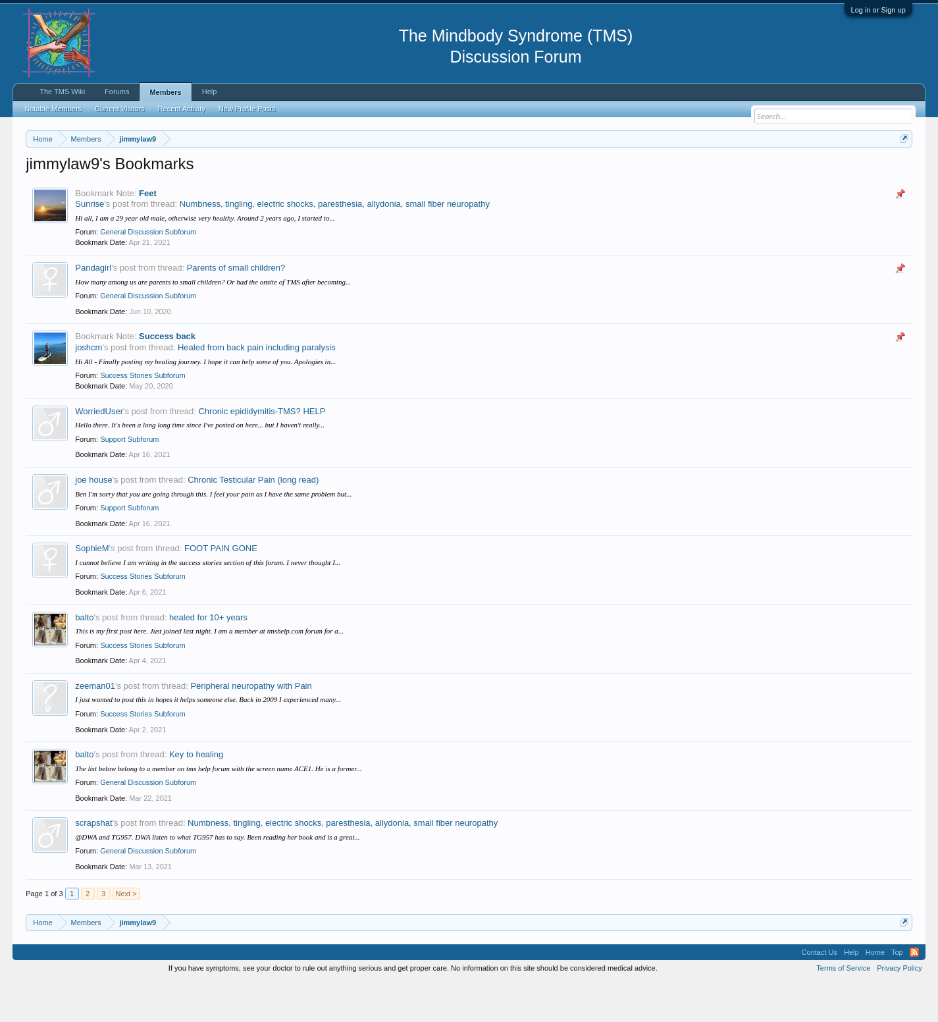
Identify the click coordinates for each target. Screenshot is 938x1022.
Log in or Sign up (878, 10)
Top (897, 992)
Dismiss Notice (901, 170)
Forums (117, 91)
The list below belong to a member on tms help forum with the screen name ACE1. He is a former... (218, 808)
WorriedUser (99, 451)
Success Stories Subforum (143, 415)
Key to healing (196, 794)
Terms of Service (843, 1007)
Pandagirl (93, 307)
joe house (93, 519)
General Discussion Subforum (148, 272)
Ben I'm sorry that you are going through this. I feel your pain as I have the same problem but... (213, 533)
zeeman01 (95, 725)
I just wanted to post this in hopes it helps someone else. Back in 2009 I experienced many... (208, 739)
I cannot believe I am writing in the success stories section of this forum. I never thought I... (207, 602)
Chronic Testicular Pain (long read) (253, 519)
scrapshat (93, 863)
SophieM (92, 588)
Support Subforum (129, 479)
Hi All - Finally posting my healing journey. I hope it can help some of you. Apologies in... (205, 401)
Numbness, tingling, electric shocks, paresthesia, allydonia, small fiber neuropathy (335, 244)
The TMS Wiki (62, 91)
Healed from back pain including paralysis (257, 387)
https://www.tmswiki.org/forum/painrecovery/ (628, 170)
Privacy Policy (899, 1007)
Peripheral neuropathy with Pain (250, 725)
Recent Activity (181, 109)
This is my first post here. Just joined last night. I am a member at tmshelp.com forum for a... (209, 670)
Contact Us (819, 992)
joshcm (88, 387)
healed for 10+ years (208, 657)
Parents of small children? (236, 307)
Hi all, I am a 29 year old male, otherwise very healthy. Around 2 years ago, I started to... (204, 257)
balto (84, 657)
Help (209, 91)
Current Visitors (120, 109)
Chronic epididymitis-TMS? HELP (261, 451)
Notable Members (53, 109)
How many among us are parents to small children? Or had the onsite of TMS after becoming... (213, 321)
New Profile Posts (247, 109)
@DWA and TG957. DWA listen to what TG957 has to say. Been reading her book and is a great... (217, 876)
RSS (914, 991)
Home (875, 992)
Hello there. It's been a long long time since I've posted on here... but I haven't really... (200, 464)
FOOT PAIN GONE (220, 588)
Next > (126, 933)
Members (165, 92)
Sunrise (89, 244)
